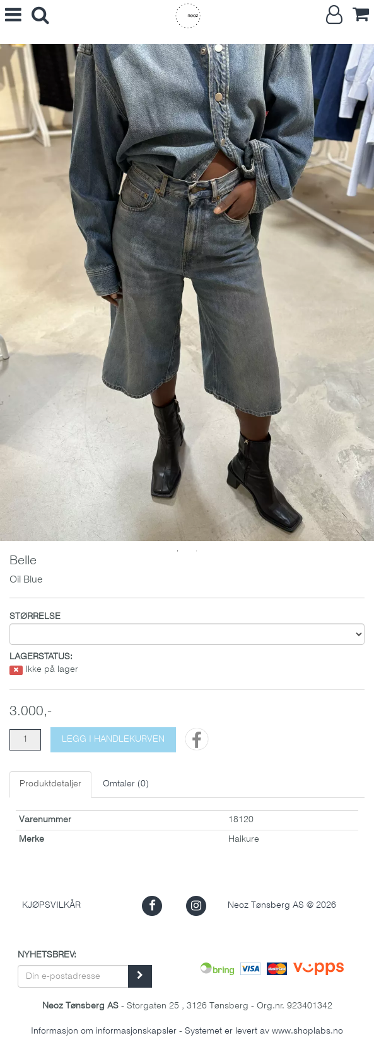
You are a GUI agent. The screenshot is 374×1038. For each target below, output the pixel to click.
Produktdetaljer (50, 784)
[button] (152, 906)
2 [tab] (196, 551)
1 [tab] (178, 551)
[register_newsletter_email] (140, 976)
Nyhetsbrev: (47, 955)
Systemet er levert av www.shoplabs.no (264, 1031)
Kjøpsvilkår (51, 905)
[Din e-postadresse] (73, 976)
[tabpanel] (187, 292)
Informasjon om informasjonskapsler (104, 1031)
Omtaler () (126, 784)
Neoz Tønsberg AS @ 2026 (282, 905)
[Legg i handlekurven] (113, 739)
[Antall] (25, 740)
